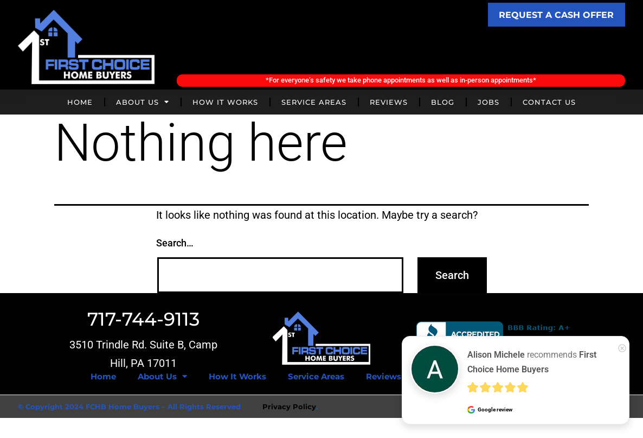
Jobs (488, 103)
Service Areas (313, 103)
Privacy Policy (289, 408)
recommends (531, 362)
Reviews (389, 103)
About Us (142, 104)
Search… (175, 245)
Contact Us (549, 103)
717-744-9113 (143, 320)
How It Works (225, 103)
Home (80, 103)
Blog (442, 103)
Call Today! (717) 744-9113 (401, 52)
